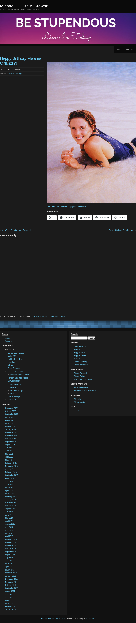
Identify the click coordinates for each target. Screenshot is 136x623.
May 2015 (9, 487)
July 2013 (9, 527)
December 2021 (11, 432)
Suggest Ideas (79, 353)
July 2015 (9, 481)
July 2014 (9, 512)
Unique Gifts (12, 400)
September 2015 (11, 475)
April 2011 (9, 600)
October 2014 (10, 506)
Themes (77, 359)
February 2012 (11, 573)
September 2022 (11, 414)
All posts (77, 399)
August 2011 (10, 591)
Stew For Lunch (14, 381)
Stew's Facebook (80, 373)
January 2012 (10, 576)
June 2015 (9, 484)
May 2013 (9, 533)
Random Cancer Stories (19, 375)
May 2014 (9, 518)
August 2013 (10, 524)
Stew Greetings (15, 74)
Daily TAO (12, 356)
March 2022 (9, 423)
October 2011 (10, 585)
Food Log (11, 362)
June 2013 (9, 530)
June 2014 (9, 515)
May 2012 (9, 564)
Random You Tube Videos (18, 378)
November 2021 (11, 436)
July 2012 (9, 558)
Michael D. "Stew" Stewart (24, 6)
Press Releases (14, 368)
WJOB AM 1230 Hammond (84, 379)
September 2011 (11, 588)
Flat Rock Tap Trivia (15, 359)
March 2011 (9, 603)
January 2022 (10, 430)
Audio (118, 49)
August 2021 (10, 445)
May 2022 (9, 417)
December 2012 (11, 542)
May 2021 (9, 454)
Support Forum (80, 356)
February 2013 (11, 539)
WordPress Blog (80, 362)
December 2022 (11, 408)
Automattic (90, 619)
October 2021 (10, 439)
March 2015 (9, 493)
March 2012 (9, 570)
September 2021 (11, 442)
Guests (13, 387)
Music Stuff (14, 394)
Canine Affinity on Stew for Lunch (122, 230)
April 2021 (9, 457)
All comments (79, 402)
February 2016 (11, 472)
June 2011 (9, 597)
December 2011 (11, 579)
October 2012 (10, 548)
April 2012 (9, 567)
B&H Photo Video (81, 388)
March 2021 (9, 460)
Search (74, 334)
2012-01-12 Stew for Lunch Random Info (17, 230)
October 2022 (10, 411)
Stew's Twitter (79, 376)
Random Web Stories (16, 371)
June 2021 (9, 451)
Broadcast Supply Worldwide (85, 391)
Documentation (80, 347)
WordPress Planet (81, 365)
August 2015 (10, 478)
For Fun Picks (15, 385)
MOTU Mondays (16, 391)
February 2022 (11, 426)
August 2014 (10, 509)
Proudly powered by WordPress (53, 619)
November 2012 (11, 545)
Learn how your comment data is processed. (48, 316)
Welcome (130, 49)
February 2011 (11, 606)
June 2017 (9, 469)
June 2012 (9, 561)
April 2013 (9, 536)
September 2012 (11, 552)
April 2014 (9, 521)
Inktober (11, 365)
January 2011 (10, 609)
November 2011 (11, 582)
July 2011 (9, 594)
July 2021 (9, 448)
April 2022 (9, 420)
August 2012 (10, 555)
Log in (76, 410)
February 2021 (11, 463)
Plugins (77, 349)
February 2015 (11, 497)
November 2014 (11, 503)
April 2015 (9, 491)
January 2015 (10, 500)
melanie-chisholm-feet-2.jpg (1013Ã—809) (66, 206)
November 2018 (11, 466)
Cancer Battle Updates (16, 353)
